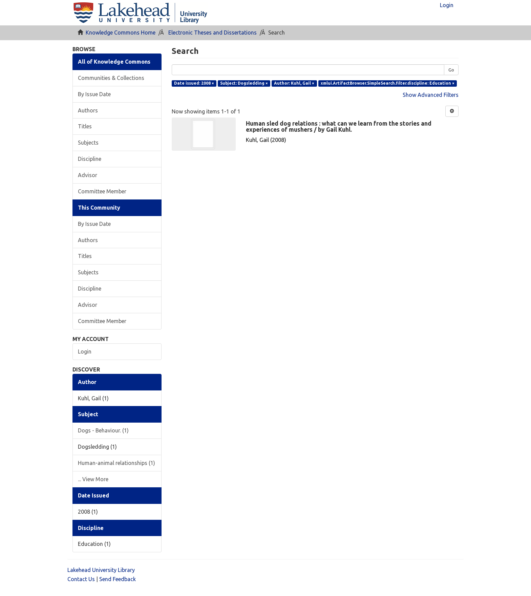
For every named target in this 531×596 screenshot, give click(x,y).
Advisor (87, 175)
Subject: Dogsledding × (244, 83)
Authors (88, 110)
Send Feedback (117, 579)
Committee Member (102, 191)
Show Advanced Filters (431, 95)
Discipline (89, 159)
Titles (85, 126)
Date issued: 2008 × (194, 83)
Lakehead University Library (101, 570)
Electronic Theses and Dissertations (212, 32)
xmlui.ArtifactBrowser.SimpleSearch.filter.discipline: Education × (387, 83)
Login (84, 351)
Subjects (88, 143)
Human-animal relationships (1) (116, 463)
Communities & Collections (111, 78)
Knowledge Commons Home (120, 32)
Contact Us (81, 579)
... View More (93, 479)
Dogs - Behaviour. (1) (103, 430)
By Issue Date (94, 94)
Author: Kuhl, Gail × (294, 83)
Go (451, 69)
